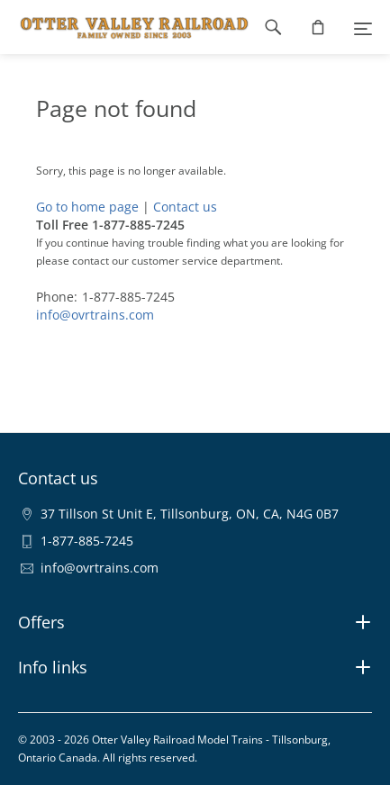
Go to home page (87, 206)
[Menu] (362, 27)
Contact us (185, 206)
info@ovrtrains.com (95, 314)
